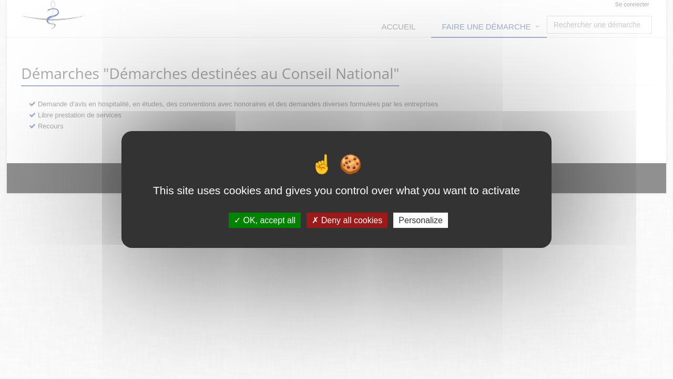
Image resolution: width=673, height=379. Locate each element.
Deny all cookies (347, 220)
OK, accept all (264, 220)
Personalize (421, 220)
